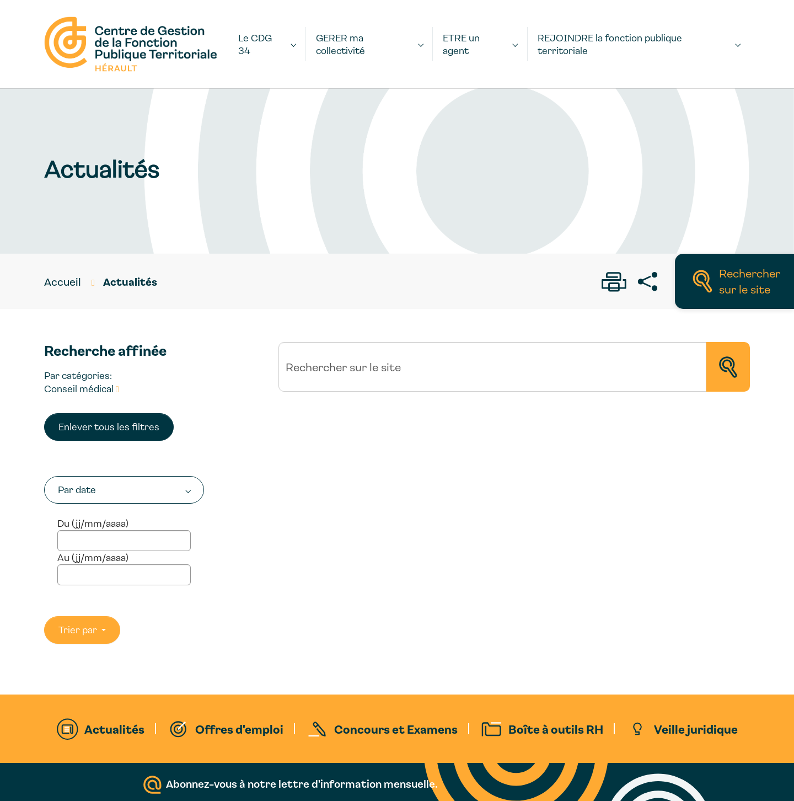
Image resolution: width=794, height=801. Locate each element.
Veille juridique (696, 728)
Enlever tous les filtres (108, 426)
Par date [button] (77, 489)
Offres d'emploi (239, 728)
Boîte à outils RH (555, 728)
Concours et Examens (396, 728)
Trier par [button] (78, 630)
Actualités (114, 728)
